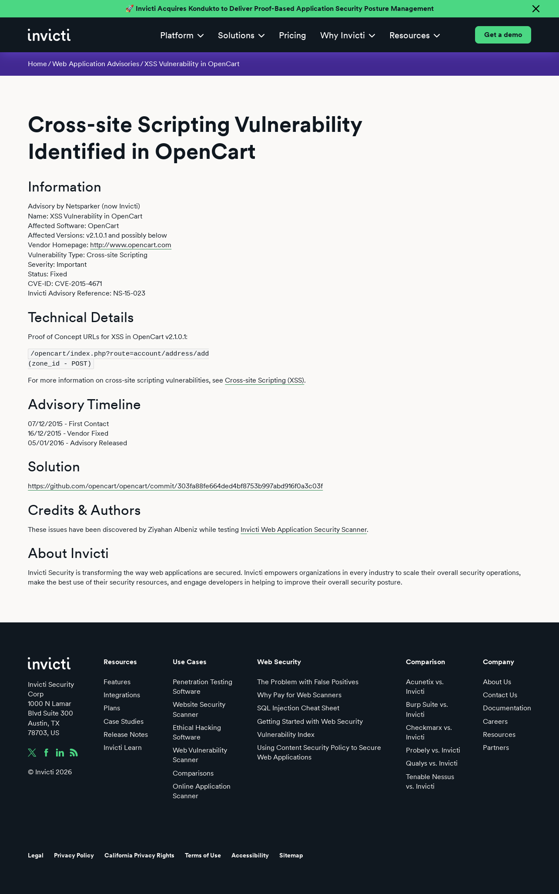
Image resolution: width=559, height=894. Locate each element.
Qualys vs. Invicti (432, 763)
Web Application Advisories (95, 64)
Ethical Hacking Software (197, 731)
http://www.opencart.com (130, 245)
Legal (36, 854)
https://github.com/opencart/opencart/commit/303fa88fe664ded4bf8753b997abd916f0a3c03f (175, 485)
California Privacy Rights (139, 854)
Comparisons (193, 772)
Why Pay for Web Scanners (299, 694)
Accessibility (250, 854)
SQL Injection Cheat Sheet (298, 707)
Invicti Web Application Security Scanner (304, 528)
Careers (495, 720)
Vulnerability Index (286, 733)
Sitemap (291, 854)
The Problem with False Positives (307, 681)
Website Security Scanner (199, 709)
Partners (496, 747)
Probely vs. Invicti (433, 749)
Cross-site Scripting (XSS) (264, 380)
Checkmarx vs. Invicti (429, 731)
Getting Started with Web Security (310, 720)
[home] (49, 35)
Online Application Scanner (202, 790)
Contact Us (500, 694)
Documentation (507, 707)
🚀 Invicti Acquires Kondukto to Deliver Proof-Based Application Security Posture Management (279, 8)
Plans (112, 707)
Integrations (122, 694)
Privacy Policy (74, 854)
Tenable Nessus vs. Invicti (430, 781)
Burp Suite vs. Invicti (427, 709)
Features (117, 681)
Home (37, 64)
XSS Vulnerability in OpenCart (192, 64)
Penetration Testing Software (202, 686)
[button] (182, 35)
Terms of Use (203, 854)
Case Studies (124, 720)
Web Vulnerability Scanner (200, 754)
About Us (497, 681)
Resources (499, 733)
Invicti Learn (123, 747)
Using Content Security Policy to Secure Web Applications (319, 751)
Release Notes (126, 733)
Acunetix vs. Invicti (425, 686)
